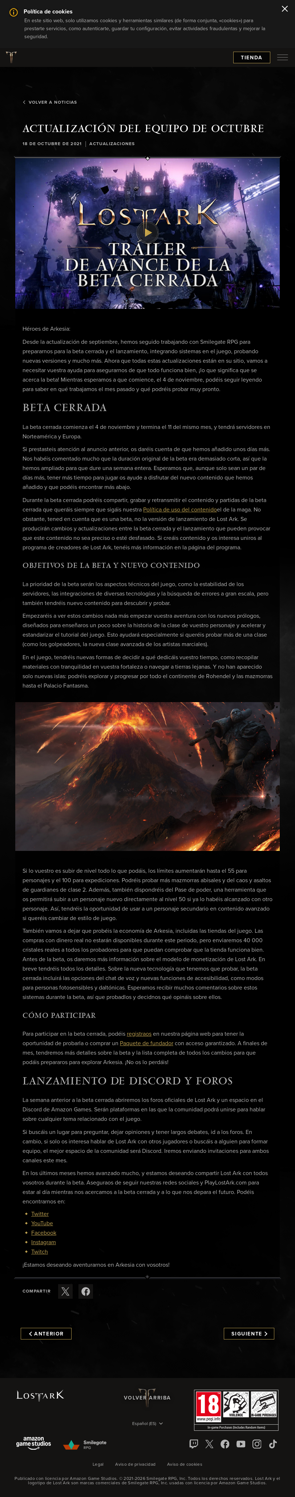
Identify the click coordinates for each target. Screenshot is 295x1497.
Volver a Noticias (49, 102)
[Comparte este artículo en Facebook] (85, 1291)
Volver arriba (147, 1398)
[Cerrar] (285, 9)
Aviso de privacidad (135, 1464)
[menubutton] (282, 57)
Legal (98, 1464)
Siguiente (249, 1334)
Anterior (46, 1334)
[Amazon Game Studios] (33, 1444)
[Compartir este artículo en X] (65, 1291)
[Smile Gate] (84, 1445)
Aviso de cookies (184, 1464)
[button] (147, 233)
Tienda (252, 57)
